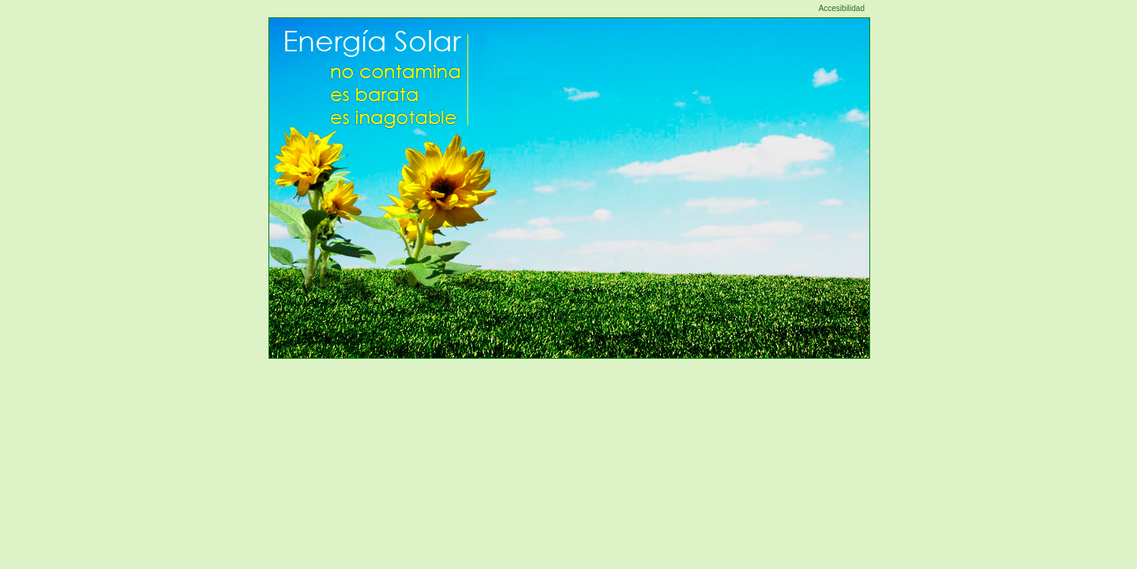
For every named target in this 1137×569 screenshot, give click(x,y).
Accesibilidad (842, 8)
